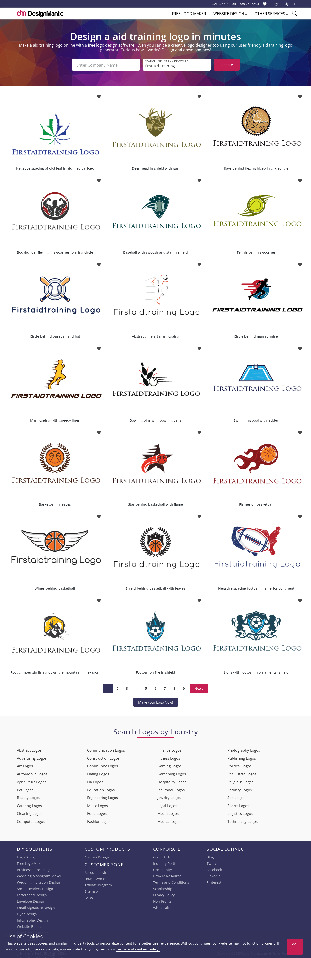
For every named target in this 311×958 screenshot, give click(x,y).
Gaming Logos (169, 765)
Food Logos (97, 812)
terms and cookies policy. (138, 949)
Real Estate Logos (241, 773)
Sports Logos (238, 804)
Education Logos (101, 788)
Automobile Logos (32, 773)
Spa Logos (235, 796)
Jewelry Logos (169, 796)
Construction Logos (103, 757)
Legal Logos (167, 804)
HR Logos (95, 780)
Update (227, 64)
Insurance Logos (171, 788)
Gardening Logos (171, 773)
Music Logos (97, 804)
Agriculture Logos (31, 780)
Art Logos (25, 765)
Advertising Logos (32, 757)
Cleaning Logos (29, 812)
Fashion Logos (99, 820)
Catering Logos (29, 804)
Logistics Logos (240, 812)
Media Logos (168, 812)
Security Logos (239, 788)
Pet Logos (25, 788)
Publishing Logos (241, 757)
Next (198, 687)
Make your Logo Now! (155, 701)
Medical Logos (169, 820)
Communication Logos (106, 749)
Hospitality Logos (171, 780)
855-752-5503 (249, 3)
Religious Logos (240, 780)
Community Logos (102, 765)
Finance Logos (169, 749)
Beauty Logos (28, 796)
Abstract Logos (29, 749)
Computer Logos (31, 820)
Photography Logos (243, 749)
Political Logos (239, 765)
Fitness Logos (168, 757)
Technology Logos (242, 820)
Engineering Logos (102, 796)
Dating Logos (98, 773)
